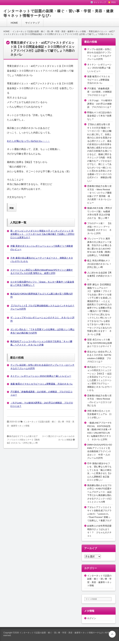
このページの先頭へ (112, 634)
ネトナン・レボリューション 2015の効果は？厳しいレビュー (40, 376)
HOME (14, 22)
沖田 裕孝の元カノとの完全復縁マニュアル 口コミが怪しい (99, 414)
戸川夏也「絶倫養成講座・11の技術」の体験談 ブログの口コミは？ (100, 91)
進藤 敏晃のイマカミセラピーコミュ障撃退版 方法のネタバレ (41, 384)
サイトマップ (32, 22)
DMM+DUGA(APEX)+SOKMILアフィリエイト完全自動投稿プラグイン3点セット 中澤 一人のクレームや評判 (99, 451)
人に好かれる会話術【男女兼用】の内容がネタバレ (99, 276)
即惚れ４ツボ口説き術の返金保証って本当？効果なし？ (99, 115)
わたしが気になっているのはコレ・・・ (28, 141)
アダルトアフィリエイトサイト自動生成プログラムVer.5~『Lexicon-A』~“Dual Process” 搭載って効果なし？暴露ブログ (99, 514)
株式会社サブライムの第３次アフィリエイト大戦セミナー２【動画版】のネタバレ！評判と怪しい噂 (23, 439)
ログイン (91, 618)
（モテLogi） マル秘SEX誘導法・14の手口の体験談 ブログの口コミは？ (99, 103)
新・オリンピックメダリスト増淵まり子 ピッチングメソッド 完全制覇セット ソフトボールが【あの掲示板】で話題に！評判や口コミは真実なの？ (42, 234)
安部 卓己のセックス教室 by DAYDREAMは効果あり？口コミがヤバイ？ (99, 343)
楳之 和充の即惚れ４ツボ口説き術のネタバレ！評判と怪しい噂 (99, 263)
